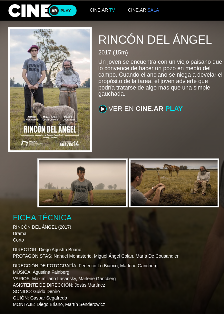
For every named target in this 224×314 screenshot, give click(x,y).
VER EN (141, 109)
